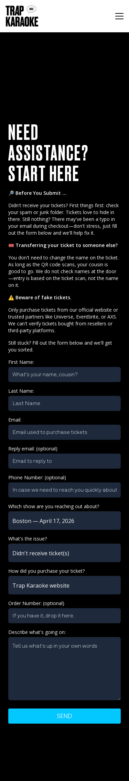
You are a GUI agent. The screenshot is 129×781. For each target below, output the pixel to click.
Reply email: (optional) (32, 448)
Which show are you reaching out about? (53, 506)
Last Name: (21, 391)
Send (64, 716)
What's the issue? (27, 538)
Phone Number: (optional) (37, 477)
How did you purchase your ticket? (46, 571)
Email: (14, 419)
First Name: (21, 362)
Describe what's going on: (37, 632)
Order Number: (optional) (36, 603)
